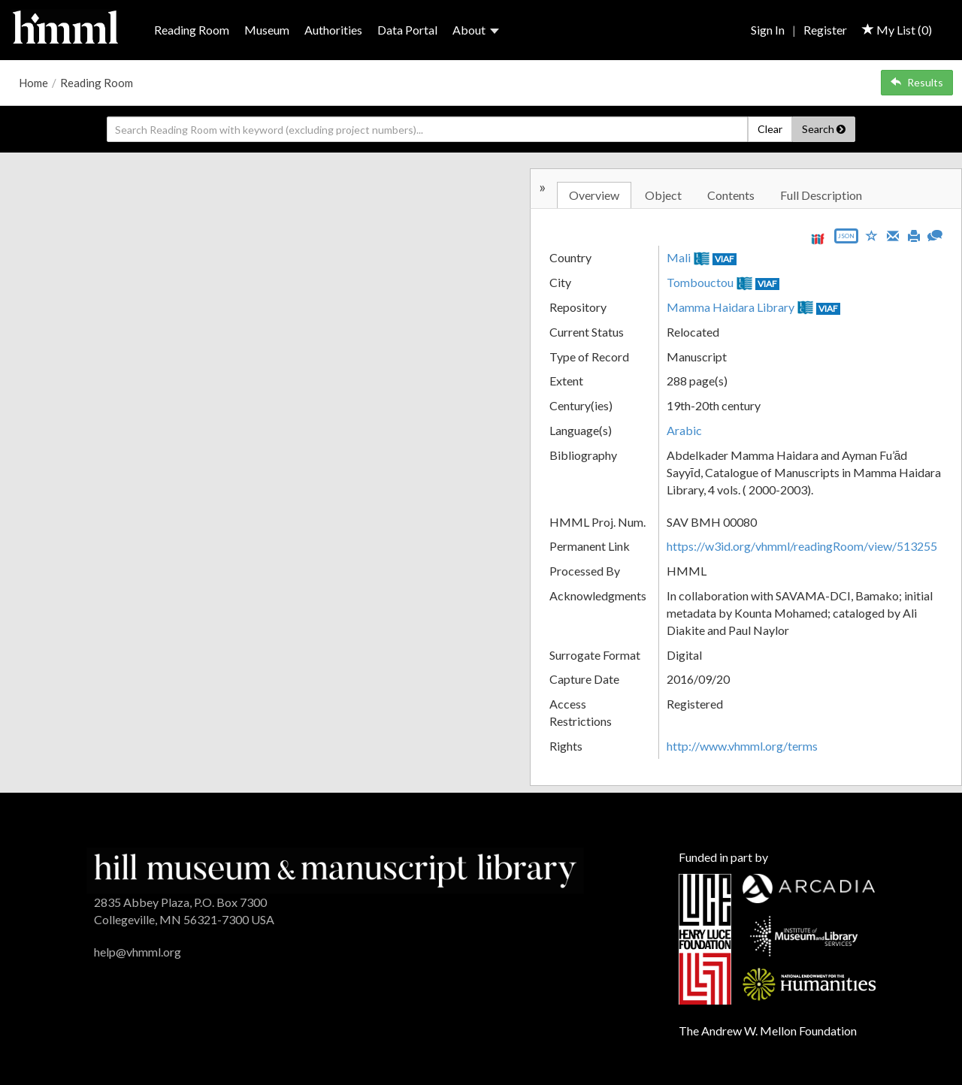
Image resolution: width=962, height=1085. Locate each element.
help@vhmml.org (137, 951)
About (475, 30)
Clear (770, 128)
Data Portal (407, 30)
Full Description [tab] (821, 195)
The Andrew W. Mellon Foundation (768, 1030)
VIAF (724, 258)
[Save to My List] (872, 235)
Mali (679, 257)
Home (33, 82)
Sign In (768, 30)
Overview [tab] (594, 195)
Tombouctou (700, 282)
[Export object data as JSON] (846, 239)
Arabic (684, 430)
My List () (897, 30)
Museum (266, 30)
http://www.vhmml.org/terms (742, 746)
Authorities (333, 30)
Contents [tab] (731, 195)
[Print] (914, 234)
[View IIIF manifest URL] (817, 238)
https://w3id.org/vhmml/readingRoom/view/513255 (802, 546)
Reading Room (191, 30)
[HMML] (335, 869)
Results (917, 82)
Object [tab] (663, 195)
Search (824, 128)
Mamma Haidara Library (730, 307)
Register (825, 30)
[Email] (893, 234)
